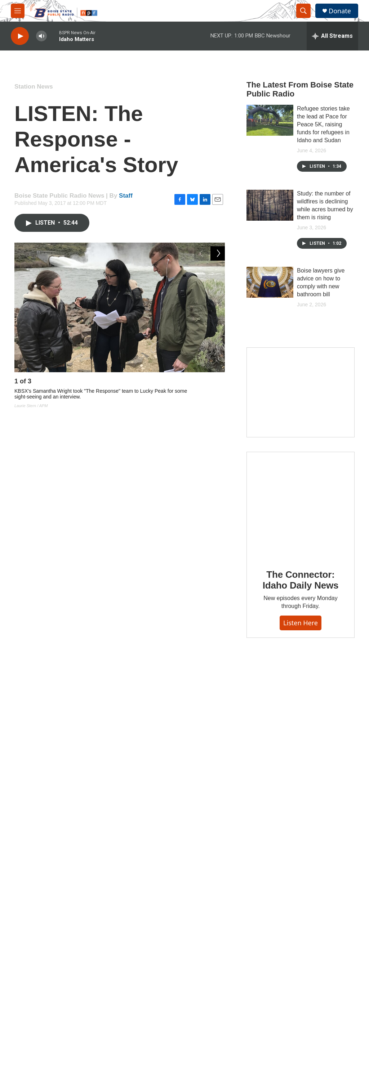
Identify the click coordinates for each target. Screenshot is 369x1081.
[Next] (217, 383)
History (142, 953)
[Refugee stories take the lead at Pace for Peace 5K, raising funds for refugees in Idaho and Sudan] (269, 120)
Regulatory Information (306, 935)
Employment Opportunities (237, 970)
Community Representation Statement (237, 936)
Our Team (145, 970)
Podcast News (113, 686)
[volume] (41, 36)
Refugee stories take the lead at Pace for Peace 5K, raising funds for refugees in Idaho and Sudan (323, 124)
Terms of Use (222, 986)
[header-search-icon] (303, 11)
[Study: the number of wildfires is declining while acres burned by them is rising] (269, 205)
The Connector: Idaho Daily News (301, 580)
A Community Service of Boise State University (307, 971)
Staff (126, 195)
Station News (33, 86)
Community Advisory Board (164, 986)
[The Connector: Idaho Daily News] (300, 505)
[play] (20, 36)
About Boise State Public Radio (161, 936)
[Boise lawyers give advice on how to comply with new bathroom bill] (269, 282)
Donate (340, 11)
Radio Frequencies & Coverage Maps (304, 952)
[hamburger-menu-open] (18, 11)
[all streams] (332, 36)
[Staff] (30, 757)
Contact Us (219, 953)
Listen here (300, 622)
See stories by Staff (83, 771)
